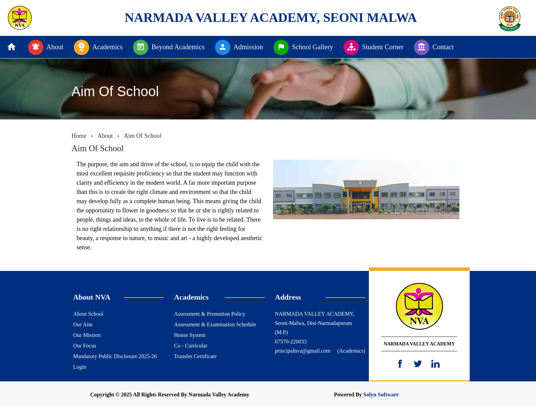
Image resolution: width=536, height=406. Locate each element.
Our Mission (86, 335)
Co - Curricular (190, 346)
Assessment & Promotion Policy (209, 314)
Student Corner (374, 47)
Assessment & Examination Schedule (215, 324)
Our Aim (82, 324)
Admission (239, 47)
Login (79, 367)
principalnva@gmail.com (303, 351)
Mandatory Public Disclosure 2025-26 (115, 356)
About (46, 47)
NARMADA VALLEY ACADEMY (419, 343)
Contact (434, 47)
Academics (98, 47)
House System (189, 335)
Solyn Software (381, 394)
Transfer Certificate (195, 356)
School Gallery (303, 47)
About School (88, 314)
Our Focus (84, 346)
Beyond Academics (168, 47)
